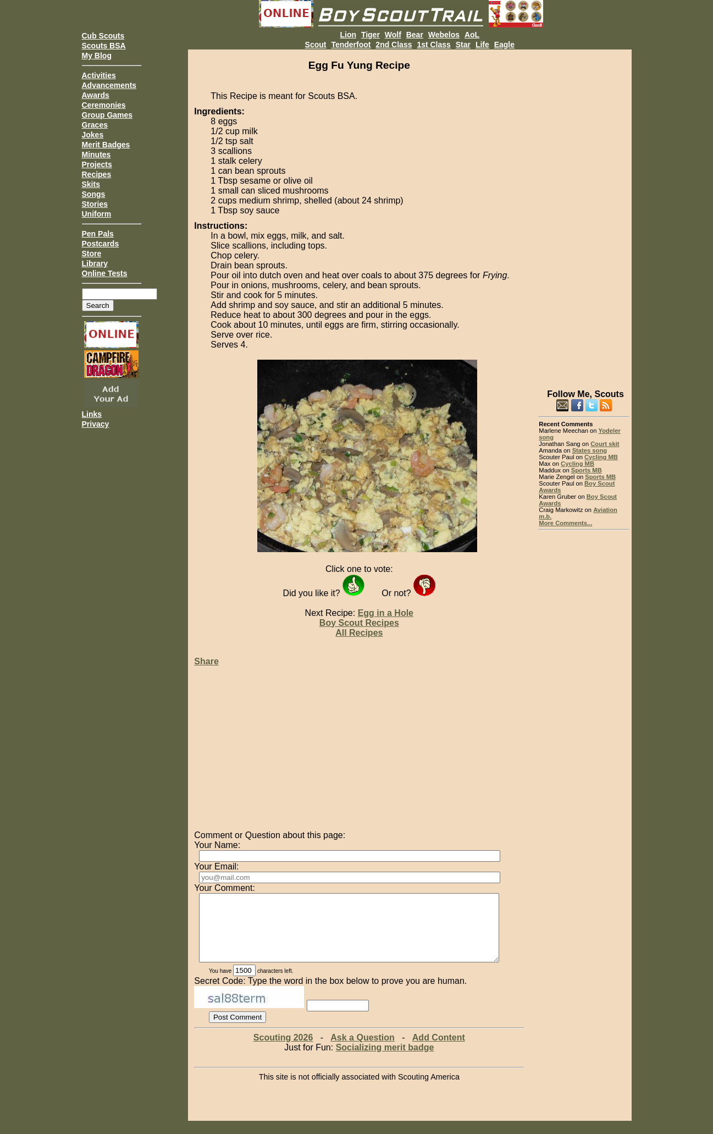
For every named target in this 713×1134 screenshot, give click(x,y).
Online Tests (105, 273)
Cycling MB (601, 457)
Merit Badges (106, 144)
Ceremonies (104, 105)
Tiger (370, 34)
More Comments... (565, 523)
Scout (316, 44)
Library (95, 263)
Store (92, 253)
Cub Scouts (103, 35)
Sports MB (586, 470)
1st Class (433, 44)
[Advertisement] (584, 214)
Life (482, 44)
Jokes (93, 134)
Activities (99, 75)
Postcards (100, 243)
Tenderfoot (351, 44)
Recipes (97, 174)
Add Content (438, 1050)
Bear (414, 34)
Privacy (95, 424)
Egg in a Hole (385, 613)
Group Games (107, 115)
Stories (95, 204)
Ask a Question (362, 1050)
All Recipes (359, 632)
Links (92, 414)
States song (589, 450)
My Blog (97, 55)
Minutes (96, 154)
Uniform (97, 214)
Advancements (109, 85)
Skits (91, 184)
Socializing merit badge (385, 1060)
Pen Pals (98, 233)
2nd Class (393, 44)
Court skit (604, 444)
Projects (97, 164)
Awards (95, 95)
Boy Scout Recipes (359, 622)
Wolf (393, 34)
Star (463, 44)
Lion (348, 34)
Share (206, 661)
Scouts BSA (104, 45)
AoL (472, 34)
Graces (95, 124)
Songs (94, 194)
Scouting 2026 (283, 1050)
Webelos (444, 34)
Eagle (504, 44)
